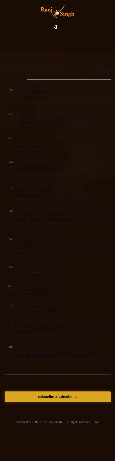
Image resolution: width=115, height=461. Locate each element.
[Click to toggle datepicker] (35, 69)
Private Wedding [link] (30, 273)
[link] (12, 382)
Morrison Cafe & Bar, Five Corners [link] (45, 217)
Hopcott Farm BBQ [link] (32, 245)
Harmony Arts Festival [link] (35, 291)
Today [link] (57, 382)
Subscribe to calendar (55, 397)
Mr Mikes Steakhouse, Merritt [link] (41, 329)
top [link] (97, 422)
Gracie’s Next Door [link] (32, 144)
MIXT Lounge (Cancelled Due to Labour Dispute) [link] (57, 119)
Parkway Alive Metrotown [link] (37, 310)
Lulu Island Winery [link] (32, 95)
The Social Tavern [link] (32, 168)
